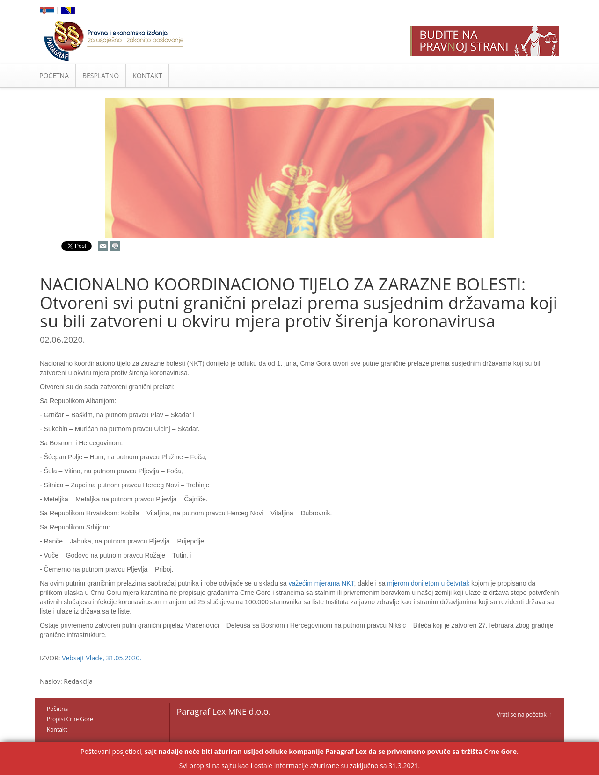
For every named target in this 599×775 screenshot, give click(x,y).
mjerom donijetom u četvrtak (428, 583)
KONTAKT (147, 75)
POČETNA (54, 75)
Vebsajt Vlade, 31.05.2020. (101, 657)
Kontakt (57, 729)
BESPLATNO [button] (100, 75)
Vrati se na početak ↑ (524, 714)
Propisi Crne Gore (70, 719)
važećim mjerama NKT (321, 583)
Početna (57, 709)
